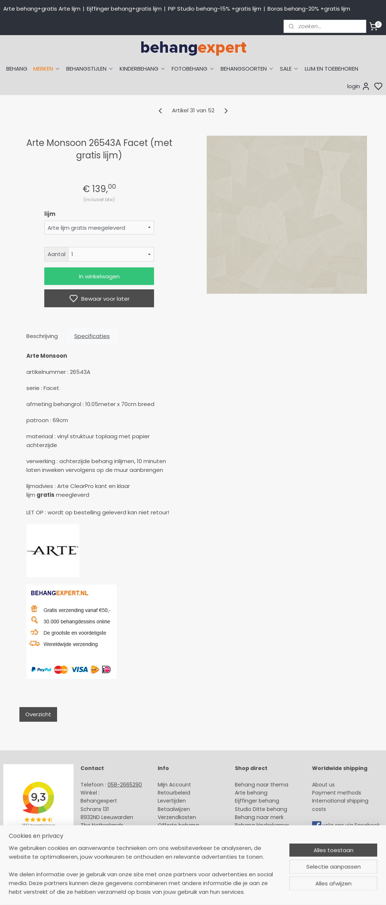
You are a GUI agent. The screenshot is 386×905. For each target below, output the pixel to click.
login (358, 86)
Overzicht (38, 714)
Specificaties (92, 336)
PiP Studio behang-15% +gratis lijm (214, 8)
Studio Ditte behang (261, 809)
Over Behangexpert (183, 841)
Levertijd (168, 800)
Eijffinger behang (257, 800)
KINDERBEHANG (143, 68)
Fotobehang (251, 850)
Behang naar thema (261, 784)
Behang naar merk (259, 817)
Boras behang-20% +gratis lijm (308, 8)
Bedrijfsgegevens (102, 850)
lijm (49, 214)
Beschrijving (42, 336)
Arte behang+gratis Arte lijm (41, 8)
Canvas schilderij (257, 858)
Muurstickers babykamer (267, 833)
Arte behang (251, 792)
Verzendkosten (177, 817)
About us (323, 784)
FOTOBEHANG (193, 68)
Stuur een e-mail (103, 833)
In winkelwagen (99, 276)
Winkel (166, 833)
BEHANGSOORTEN (247, 68)
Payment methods (336, 792)
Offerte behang (178, 825)
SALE (289, 68)
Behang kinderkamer (262, 825)
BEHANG (16, 68)
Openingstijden (100, 841)
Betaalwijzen (174, 809)
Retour (166, 792)
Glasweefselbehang (260, 841)
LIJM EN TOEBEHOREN (331, 68)
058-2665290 (125, 784)
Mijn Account (174, 784)
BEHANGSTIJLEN (90, 68)
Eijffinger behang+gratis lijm (124, 8)
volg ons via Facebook (351, 825)
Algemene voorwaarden (189, 850)
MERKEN (46, 68)
